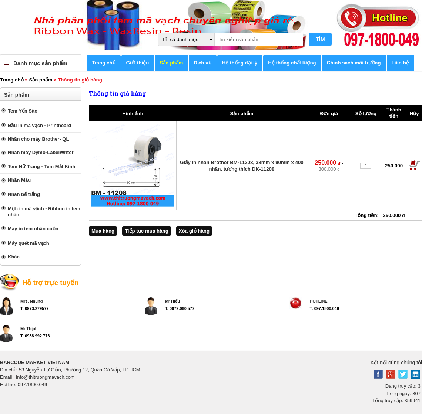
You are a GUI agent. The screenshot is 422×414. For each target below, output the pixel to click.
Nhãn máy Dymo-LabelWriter (40, 152)
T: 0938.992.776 (35, 336)
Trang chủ (103, 63)
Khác (14, 257)
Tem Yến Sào (22, 111)
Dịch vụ (202, 63)
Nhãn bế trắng (24, 194)
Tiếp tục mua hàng (146, 231)
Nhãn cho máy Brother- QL (38, 139)
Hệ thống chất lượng (292, 63)
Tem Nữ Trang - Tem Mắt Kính (41, 166)
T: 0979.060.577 (180, 308)
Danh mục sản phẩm (40, 63)
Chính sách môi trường (354, 63)
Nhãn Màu (19, 180)
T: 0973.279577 (34, 308)
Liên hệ (400, 63)
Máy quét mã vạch (28, 243)
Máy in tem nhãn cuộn (33, 228)
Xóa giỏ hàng (194, 231)
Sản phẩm (171, 63)
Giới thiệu (137, 63)
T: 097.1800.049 (324, 308)
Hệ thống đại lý (240, 63)
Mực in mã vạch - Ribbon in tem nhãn (44, 211)
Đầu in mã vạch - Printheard (39, 125)
